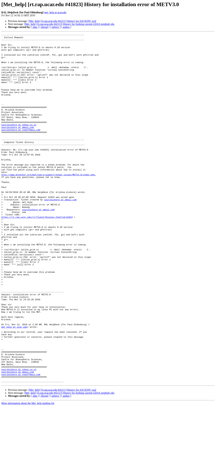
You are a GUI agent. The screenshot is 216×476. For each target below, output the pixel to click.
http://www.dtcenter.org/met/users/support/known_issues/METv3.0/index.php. (48, 203)
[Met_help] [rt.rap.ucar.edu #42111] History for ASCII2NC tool (62, 21)
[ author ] (66, 27)
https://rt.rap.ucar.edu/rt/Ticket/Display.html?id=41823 (37, 253)
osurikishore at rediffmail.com (20, 149)
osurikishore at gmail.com (17, 146)
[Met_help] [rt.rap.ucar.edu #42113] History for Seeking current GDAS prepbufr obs (69, 24)
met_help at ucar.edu (55, 12)
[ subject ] (55, 27)
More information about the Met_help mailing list (27, 473)
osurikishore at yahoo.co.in (18, 143)
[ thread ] (44, 27)
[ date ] (35, 27)
